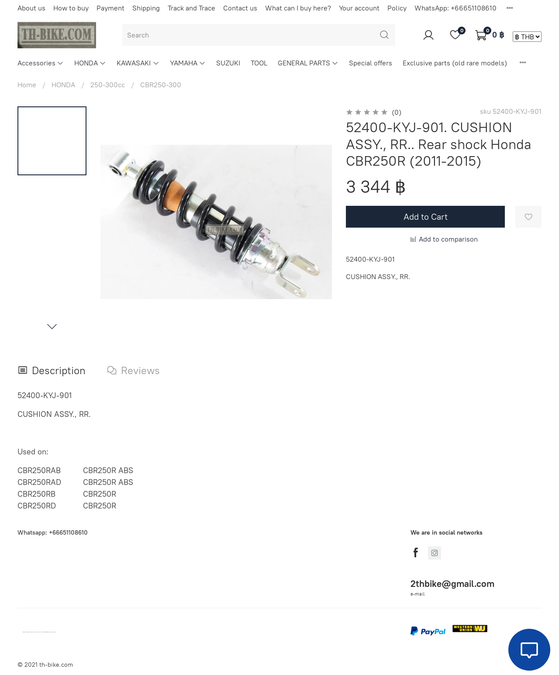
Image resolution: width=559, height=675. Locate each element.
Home (26, 84)
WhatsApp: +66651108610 (455, 7)
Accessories (40, 62)
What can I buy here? (298, 7)
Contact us (240, 7)
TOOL (259, 62)
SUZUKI (228, 62)
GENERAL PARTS (308, 62)
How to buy (71, 7)
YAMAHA (188, 62)
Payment (110, 7)
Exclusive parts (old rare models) (455, 62)
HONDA (90, 62)
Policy (397, 7)
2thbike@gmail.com (452, 584)
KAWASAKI (138, 62)
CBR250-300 (160, 84)
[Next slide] (51, 326)
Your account (359, 7)
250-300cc (107, 84)
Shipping (146, 7)
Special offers (370, 62)
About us (31, 7)
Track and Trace (191, 7)
